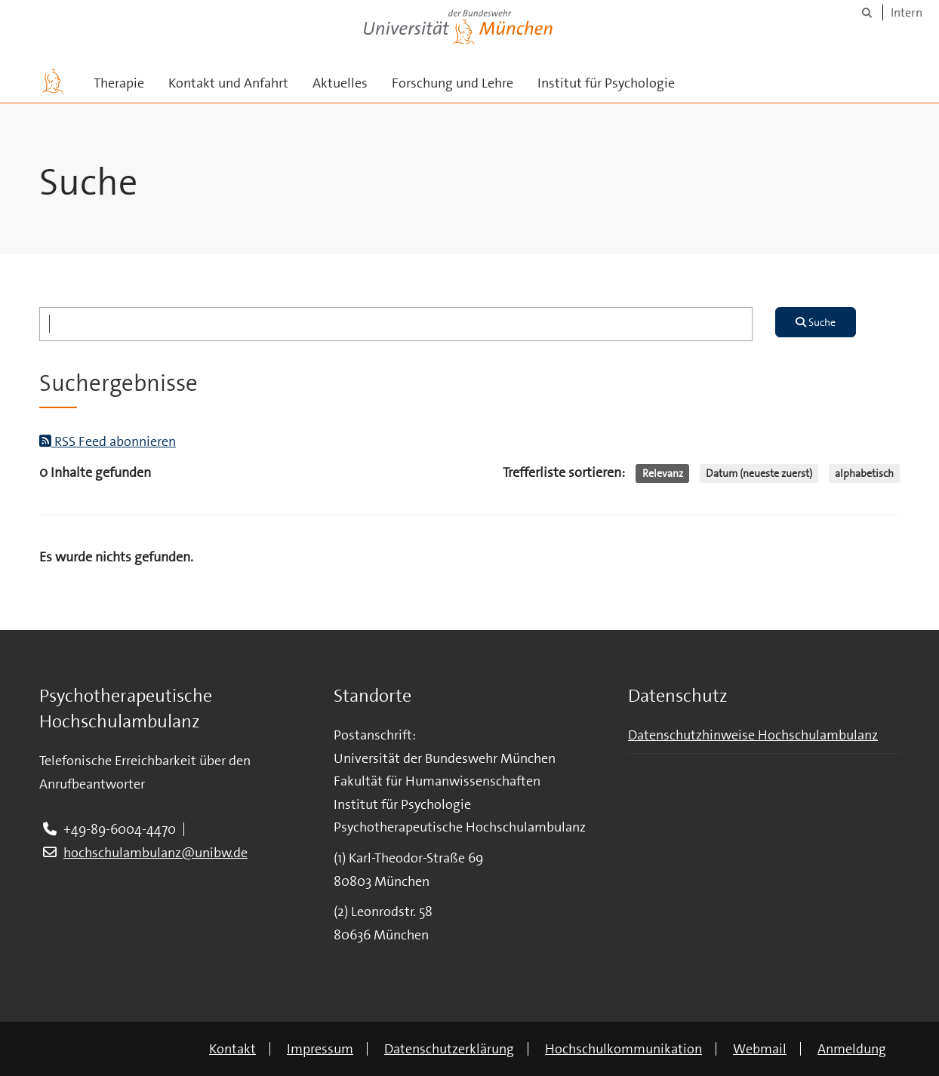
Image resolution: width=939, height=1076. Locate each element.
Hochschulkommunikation (623, 1049)
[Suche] (866, 12)
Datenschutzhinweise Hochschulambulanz (753, 735)
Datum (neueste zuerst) (759, 473)
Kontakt (232, 1049)
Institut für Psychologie (606, 83)
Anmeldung (851, 1049)
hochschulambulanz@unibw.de (155, 853)
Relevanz (662, 473)
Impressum (320, 1049)
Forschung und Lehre (452, 83)
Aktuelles (340, 83)
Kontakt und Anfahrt (228, 83)
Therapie (119, 83)
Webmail (760, 1049)
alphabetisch (864, 473)
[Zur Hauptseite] (52, 81)
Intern (906, 12)
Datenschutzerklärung (449, 1049)
